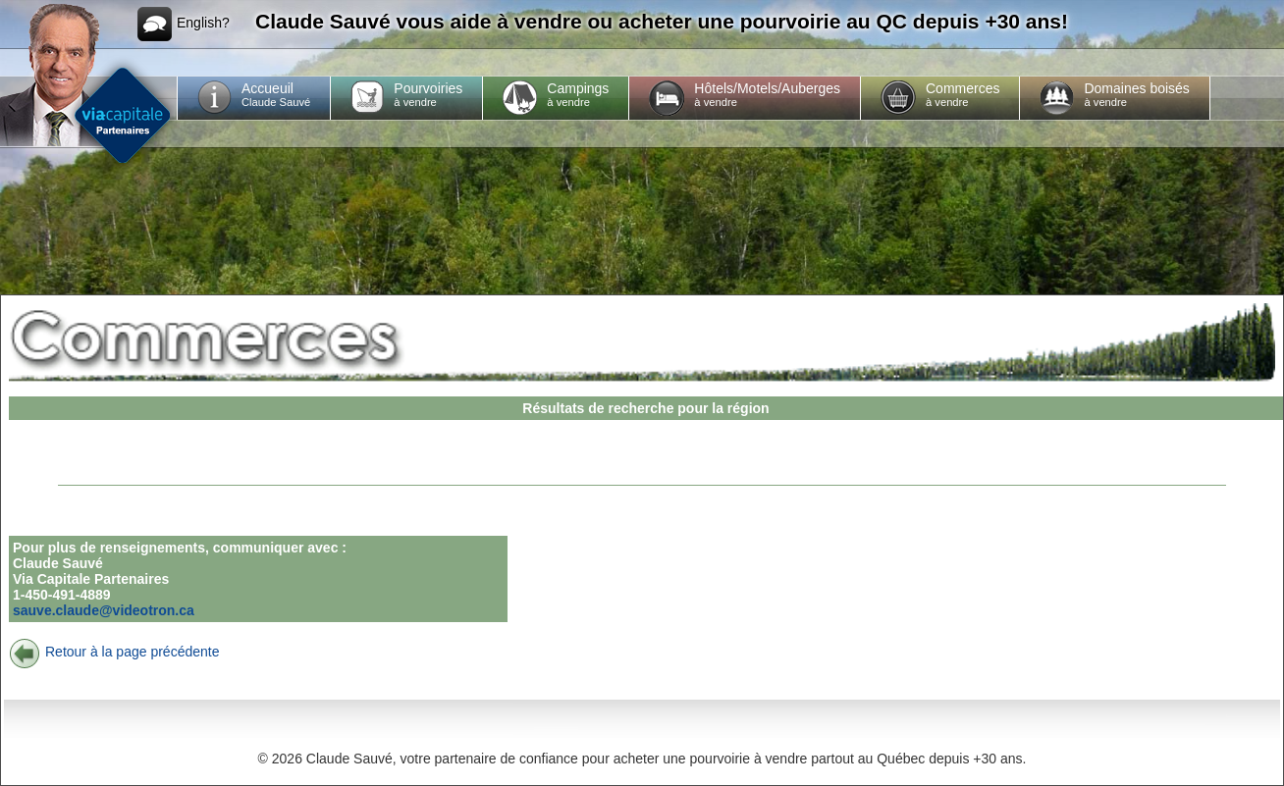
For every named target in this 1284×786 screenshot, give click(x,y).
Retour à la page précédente (114, 651)
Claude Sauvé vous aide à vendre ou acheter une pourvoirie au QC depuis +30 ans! (661, 21)
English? (183, 24)
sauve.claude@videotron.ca (103, 610)
